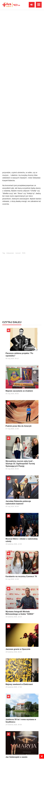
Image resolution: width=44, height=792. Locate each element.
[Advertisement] (22, 775)
